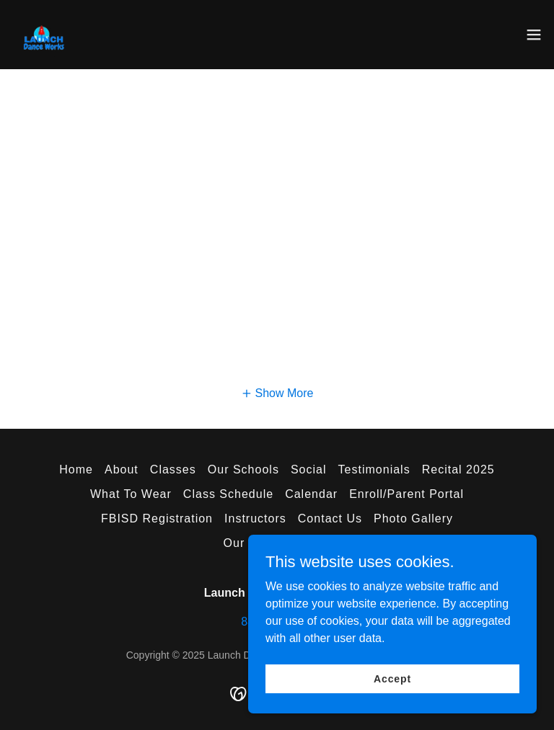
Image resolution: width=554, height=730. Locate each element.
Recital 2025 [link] (458, 469)
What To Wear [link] (131, 494)
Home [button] (76, 469)
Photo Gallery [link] (413, 518)
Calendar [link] (311, 494)
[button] (533, 34)
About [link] (121, 469)
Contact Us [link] (330, 518)
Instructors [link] (255, 518)
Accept (392, 688)
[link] (49, 34)
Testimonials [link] (374, 469)
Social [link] (309, 469)
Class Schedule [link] (228, 494)
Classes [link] (173, 469)
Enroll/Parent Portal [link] (406, 494)
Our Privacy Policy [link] (277, 543)
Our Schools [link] (243, 469)
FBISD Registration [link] (157, 518)
